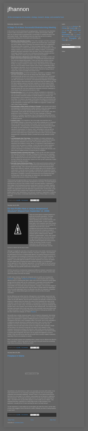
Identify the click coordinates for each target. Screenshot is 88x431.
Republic (33, 311)
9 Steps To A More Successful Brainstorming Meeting (31, 27)
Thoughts (72, 38)
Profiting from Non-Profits (29, 278)
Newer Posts (11, 420)
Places (77, 36)
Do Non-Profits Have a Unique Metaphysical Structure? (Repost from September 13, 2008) (28, 209)
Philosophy (72, 36)
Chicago (64, 28)
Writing (69, 40)
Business (75, 26)
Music (79, 34)
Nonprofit (66, 36)
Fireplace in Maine (15, 356)
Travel (63, 40)
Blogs (70, 26)
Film (68, 30)
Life (74, 34)
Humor (75, 32)
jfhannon (18, 9)
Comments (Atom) (18, 422)
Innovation (66, 34)
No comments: (25, 200)
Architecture (64, 26)
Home (32, 420)
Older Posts (53, 420)
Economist (10, 278)
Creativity (72, 28)
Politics (63, 38)
